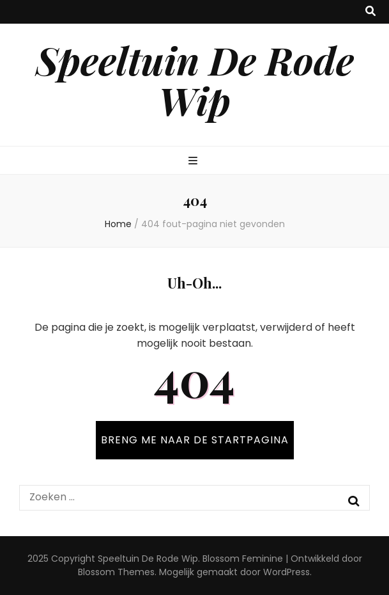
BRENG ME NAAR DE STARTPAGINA (195, 439)
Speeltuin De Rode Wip (195, 79)
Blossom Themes (116, 572)
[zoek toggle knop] (370, 11)
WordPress (286, 572)
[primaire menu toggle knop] (194, 161)
